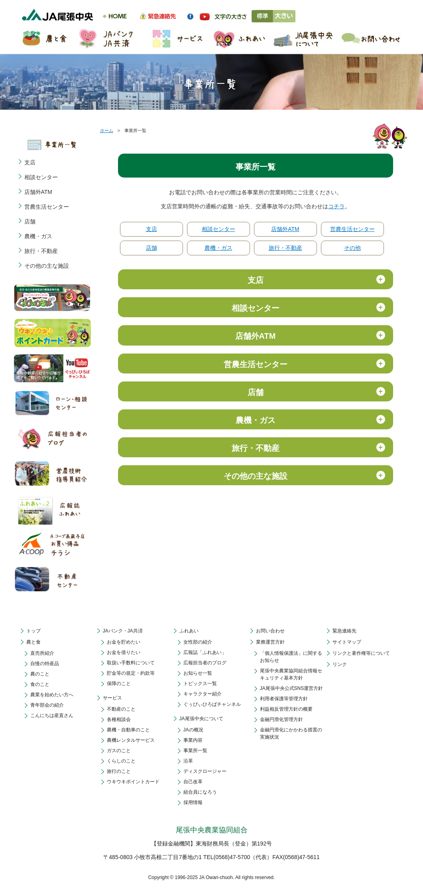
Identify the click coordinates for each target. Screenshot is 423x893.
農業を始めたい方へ (51, 694)
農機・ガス (218, 248)
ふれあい (189, 631)
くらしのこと (121, 761)
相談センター (218, 229)
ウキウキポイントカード (133, 781)
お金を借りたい (123, 652)
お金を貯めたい (123, 642)
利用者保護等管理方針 (284, 698)
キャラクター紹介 (202, 694)
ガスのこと (119, 750)
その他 (352, 248)
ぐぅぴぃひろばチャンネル (212, 704)
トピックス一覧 (200, 683)
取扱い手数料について (131, 663)
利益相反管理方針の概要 (286, 709)
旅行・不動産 (285, 248)
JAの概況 (193, 730)
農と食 (33, 642)
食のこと (39, 684)
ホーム (106, 130)
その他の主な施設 (46, 266)
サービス (112, 698)
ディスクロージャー (204, 771)
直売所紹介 (42, 653)
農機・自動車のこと (128, 730)
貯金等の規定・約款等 (131, 673)
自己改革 (193, 781)
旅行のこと (119, 771)
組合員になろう (200, 792)
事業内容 (193, 740)
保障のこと (119, 683)
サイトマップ (346, 642)
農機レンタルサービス (131, 740)
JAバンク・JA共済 (123, 631)
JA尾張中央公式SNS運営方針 (291, 688)
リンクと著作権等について (361, 653)
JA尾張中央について (201, 718)
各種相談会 (119, 719)
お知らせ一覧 (197, 673)
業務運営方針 (270, 642)
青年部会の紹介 (47, 705)
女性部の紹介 (197, 642)
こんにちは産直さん (51, 715)
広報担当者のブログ (204, 663)
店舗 (151, 248)
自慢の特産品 (44, 663)
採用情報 (193, 802)
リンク (339, 664)
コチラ (336, 206)
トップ (33, 631)
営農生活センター (352, 229)
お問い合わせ (270, 631)
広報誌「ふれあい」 (204, 652)
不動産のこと (121, 709)
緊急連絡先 (344, 631)
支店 (151, 229)
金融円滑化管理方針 (281, 719)
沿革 (188, 761)
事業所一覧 (195, 750)
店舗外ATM (285, 229)
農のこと (39, 674)
